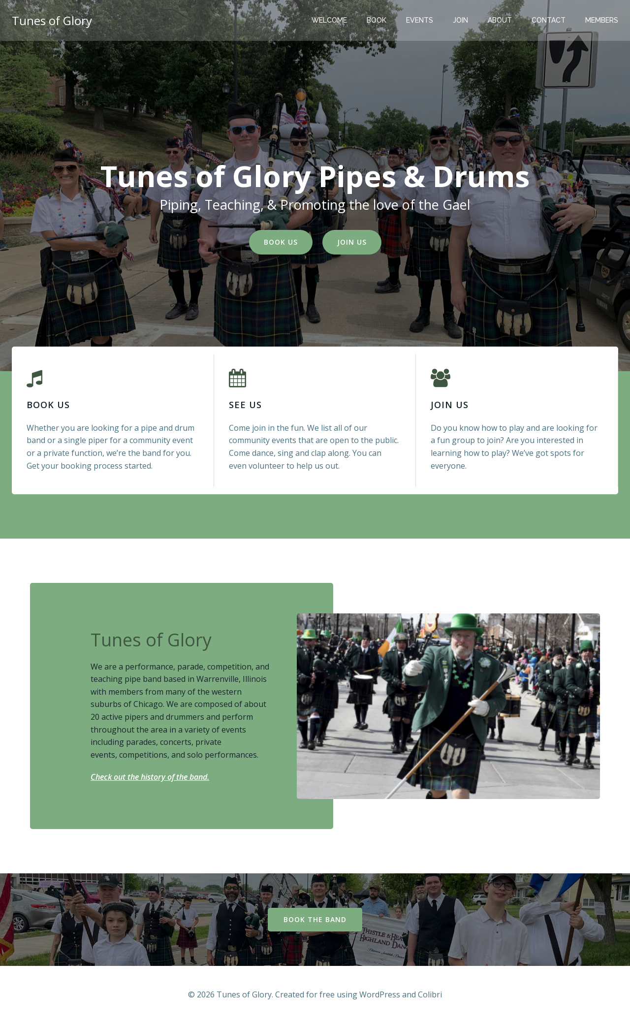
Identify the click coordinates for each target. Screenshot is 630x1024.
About (500, 20)
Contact (549, 20)
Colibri (430, 994)
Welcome (329, 20)
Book (376, 20)
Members (601, 20)
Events (419, 20)
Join (460, 20)
